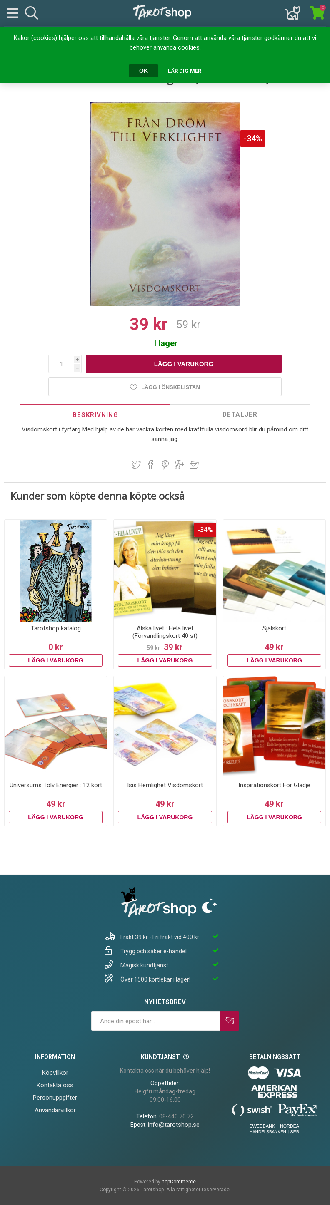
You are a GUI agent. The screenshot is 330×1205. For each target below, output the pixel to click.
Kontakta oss (55, 1085)
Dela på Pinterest (165, 464)
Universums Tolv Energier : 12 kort (56, 785)
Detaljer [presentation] (240, 414)
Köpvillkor (55, 1072)
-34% (252, 139)
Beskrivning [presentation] (95, 415)
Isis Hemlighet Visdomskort (165, 785)
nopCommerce (179, 1182)
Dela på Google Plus (179, 464)
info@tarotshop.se (174, 1124)
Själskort (274, 628)
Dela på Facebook (150, 464)
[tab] (95, 414)
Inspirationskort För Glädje (274, 785)
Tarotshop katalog (56, 628)
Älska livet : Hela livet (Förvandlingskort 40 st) (165, 632)
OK (143, 70)
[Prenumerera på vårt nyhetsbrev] (155, 1021)
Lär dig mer (184, 71)
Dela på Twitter (136, 464)
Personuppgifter (55, 1097)
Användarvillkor (55, 1110)
